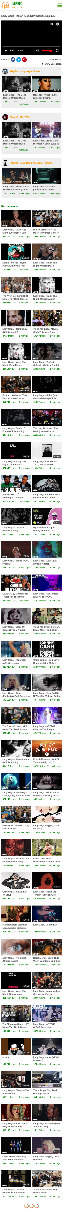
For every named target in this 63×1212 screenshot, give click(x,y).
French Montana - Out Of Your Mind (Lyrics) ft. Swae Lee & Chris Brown (46, 762)
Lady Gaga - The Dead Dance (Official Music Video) (14, 98)
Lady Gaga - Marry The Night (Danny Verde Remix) (14, 994)
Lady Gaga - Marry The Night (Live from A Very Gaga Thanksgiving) (14, 232)
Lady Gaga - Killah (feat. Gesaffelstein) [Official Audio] (45, 398)
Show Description (53, 64)
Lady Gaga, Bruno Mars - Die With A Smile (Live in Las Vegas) (46, 143)
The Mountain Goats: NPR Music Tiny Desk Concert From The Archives (15, 1027)
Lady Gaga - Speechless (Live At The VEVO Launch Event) (45, 596)
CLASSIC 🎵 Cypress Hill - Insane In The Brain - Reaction (15, 596)
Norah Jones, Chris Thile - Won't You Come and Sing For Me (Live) (46, 961)
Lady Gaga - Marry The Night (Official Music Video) (45, 265)
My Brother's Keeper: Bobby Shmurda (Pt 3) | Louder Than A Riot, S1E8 (46, 530)
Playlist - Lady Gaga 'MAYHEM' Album (31, 163)
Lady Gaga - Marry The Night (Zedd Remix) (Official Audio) (14, 365)
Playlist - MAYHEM (20, 117)
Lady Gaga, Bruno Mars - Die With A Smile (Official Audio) (46, 795)
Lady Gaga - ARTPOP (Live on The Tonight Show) (44, 729)
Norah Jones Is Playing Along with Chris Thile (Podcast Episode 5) (14, 265)
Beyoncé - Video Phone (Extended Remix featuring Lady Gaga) (45, 98)
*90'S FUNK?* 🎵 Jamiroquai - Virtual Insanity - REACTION (13, 497)
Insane (5, 1057)
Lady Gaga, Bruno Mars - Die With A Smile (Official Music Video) (16, 189)
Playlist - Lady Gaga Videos (25, 71)
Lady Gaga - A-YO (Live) (45, 924)
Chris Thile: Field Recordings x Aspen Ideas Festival (46, 861)
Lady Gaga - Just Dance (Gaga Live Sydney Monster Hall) (14, 1126)
